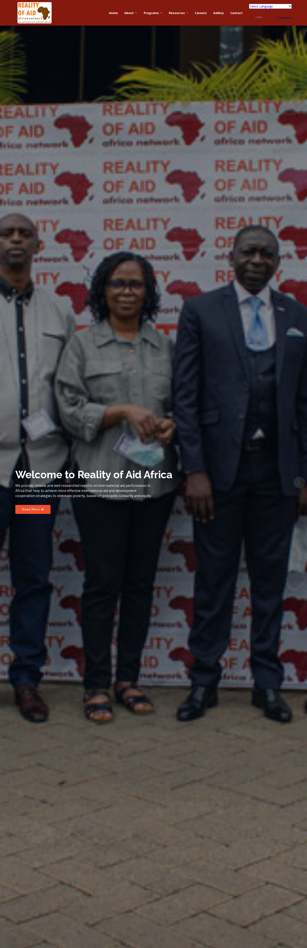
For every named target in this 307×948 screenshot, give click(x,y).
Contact (236, 13)
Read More (33, 509)
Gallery (218, 13)
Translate (273, 18)
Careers (201, 13)
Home (113, 13)
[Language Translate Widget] (270, 6)
